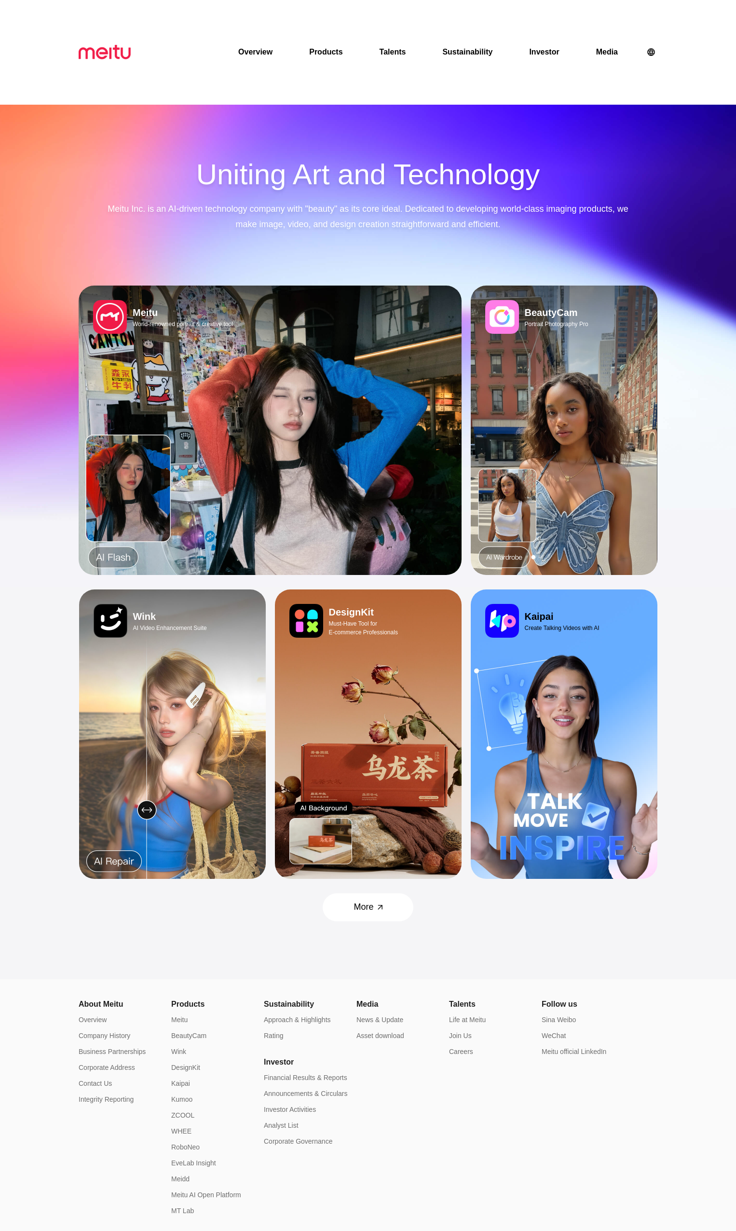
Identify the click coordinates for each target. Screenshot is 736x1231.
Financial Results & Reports (305, 1011)
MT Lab (182, 1145)
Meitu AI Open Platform (206, 1129)
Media (607, 19)
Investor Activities (290, 1043)
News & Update (379, 953)
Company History (104, 969)
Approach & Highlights (297, 953)
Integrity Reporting (106, 1033)
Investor (544, 19)
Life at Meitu (467, 953)
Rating (273, 969)
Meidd (180, 1113)
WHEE (181, 1065)
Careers (461, 985)
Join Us (460, 969)
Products (325, 19)
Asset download (380, 969)
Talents (393, 19)
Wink (178, 985)
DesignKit (185, 1001)
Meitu (179, 953)
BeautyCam (188, 969)
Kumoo (181, 1033)
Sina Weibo (559, 953)
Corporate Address (107, 1001)
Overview (255, 19)
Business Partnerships (112, 985)
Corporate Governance (298, 1075)
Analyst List (281, 1059)
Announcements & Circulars (306, 1027)
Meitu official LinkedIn (574, 985)
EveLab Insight (193, 1097)
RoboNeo (185, 1081)
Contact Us (95, 1017)
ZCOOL (182, 1049)
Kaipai (180, 1017)
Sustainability (467, 19)
